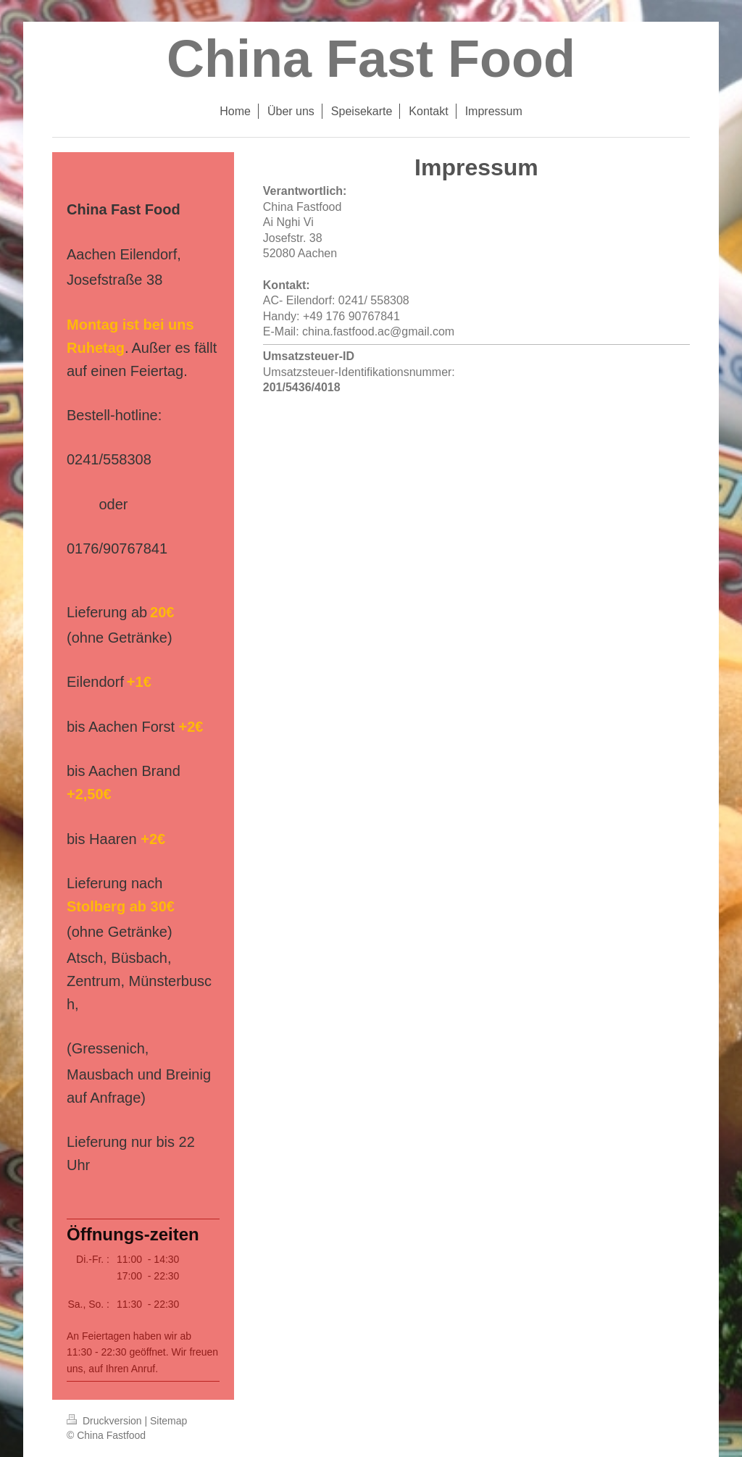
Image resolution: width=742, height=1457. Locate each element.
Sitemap (168, 1421)
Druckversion (105, 1421)
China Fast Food (371, 59)
